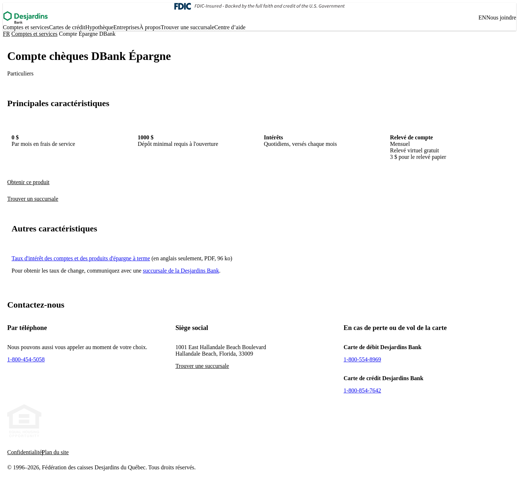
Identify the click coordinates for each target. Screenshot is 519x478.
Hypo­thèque (99, 27)
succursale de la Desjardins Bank (181, 271)
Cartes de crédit (67, 27)
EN (482, 17)
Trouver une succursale (187, 27)
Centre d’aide (229, 27)
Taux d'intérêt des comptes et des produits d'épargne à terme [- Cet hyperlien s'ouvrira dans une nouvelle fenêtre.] (81, 258)
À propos (150, 27)
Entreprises (126, 27)
